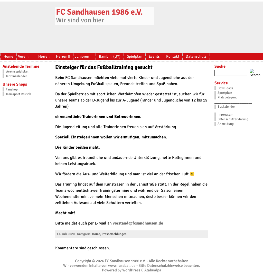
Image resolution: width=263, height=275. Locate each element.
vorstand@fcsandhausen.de (138, 223)
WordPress (131, 270)
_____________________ (233, 102)
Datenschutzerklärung (233, 119)
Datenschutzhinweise (165, 265)
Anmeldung (226, 124)
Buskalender (226, 107)
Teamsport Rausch (18, 94)
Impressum (225, 115)
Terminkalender (16, 76)
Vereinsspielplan (17, 71)
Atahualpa (152, 270)
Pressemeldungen (114, 234)
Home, (97, 234)
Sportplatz (225, 93)
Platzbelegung (228, 97)
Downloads (225, 88)
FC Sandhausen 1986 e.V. (99, 12)
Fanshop (12, 89)
